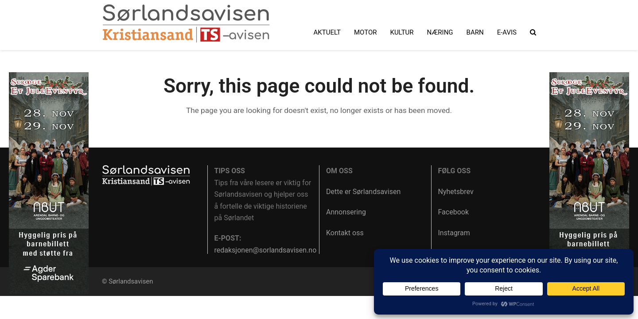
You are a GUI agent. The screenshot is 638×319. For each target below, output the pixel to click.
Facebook (453, 212)
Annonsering (346, 212)
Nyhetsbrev (456, 191)
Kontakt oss (345, 233)
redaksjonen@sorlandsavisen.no (265, 250)
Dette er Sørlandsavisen (363, 191)
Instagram (454, 233)
